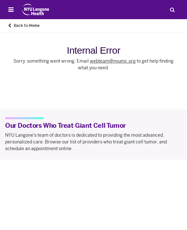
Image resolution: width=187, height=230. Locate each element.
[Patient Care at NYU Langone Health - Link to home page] (36, 9)
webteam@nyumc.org (113, 61)
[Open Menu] (10, 9)
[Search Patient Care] (172, 9)
